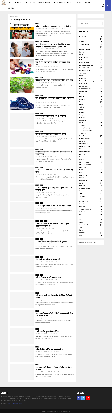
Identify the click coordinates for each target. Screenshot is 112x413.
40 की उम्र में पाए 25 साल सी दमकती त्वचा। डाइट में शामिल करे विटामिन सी (52, 225)
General (81, 112)
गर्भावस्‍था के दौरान (87, 128)
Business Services (84, 67)
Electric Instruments (85, 88)
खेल (80, 214)
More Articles (29, 2)
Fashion (81, 96)
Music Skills (82, 167)
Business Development (86, 65)
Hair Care (82, 117)
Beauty (81, 54)
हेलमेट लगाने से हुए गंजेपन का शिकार (47, 331)
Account (88, 2)
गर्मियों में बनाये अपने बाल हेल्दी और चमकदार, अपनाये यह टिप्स (54, 171)
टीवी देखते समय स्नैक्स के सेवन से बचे (47, 259)
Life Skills (82, 154)
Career (81, 75)
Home (9, 2)
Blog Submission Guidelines (63, 2)
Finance (81, 102)
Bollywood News (84, 62)
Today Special (83, 196)
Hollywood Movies (84, 138)
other (80, 172)
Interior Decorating (84, 146)
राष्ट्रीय (80, 227)
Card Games (83, 73)
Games (81, 109)
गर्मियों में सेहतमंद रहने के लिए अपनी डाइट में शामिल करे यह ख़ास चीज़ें (53, 189)
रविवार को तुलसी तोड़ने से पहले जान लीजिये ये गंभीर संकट (54, 80)
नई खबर (46, 41)
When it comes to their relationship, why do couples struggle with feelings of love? (52, 45)
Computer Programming (86, 81)
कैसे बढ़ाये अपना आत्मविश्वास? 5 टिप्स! (48, 277)
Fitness (81, 104)
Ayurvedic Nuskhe (44, 2)
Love (80, 157)
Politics (81, 177)
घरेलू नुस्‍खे (83, 133)
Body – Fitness (83, 57)
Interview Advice (84, 149)
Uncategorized (83, 201)
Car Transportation (84, 70)
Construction (85, 44)
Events (81, 94)
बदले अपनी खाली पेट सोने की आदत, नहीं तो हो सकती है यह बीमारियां (53, 153)
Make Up (81, 159)
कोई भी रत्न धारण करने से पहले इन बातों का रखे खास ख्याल (52, 63)
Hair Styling (82, 120)
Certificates (82, 78)
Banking (81, 52)
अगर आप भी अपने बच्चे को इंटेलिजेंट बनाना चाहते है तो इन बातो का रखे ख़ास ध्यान (54, 314)
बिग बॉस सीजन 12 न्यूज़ (84, 225)
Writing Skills (83, 212)
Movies (16, 2)
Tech (80, 193)
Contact (79, 2)
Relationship (83, 180)
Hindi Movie (82, 136)
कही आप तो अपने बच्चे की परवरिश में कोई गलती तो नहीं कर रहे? (53, 296)
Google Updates (84, 115)
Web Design (82, 206)
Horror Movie (83, 141)
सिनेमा (80, 235)
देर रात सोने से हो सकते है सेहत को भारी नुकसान (51, 241)
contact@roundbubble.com (15, 403)
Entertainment (83, 91)
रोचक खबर (81, 233)
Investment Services (85, 151)
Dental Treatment (84, 86)
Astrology (42, 41)
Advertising (82, 36)
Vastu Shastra (83, 204)
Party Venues (83, 175)
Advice (37, 23)
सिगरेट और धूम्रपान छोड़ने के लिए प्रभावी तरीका (50, 134)
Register (11, 8)
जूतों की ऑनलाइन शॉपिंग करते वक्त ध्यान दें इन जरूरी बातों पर (54, 99)
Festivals (82, 99)
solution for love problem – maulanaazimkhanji (54, 26)
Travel (81, 199)
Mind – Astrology (84, 162)
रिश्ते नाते (81, 230)
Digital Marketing (86, 209)
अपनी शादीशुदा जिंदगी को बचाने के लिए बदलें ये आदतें (53, 205)
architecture (82, 41)
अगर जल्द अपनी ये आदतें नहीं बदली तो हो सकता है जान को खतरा (53, 368)
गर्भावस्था (83, 125)
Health (41, 221)
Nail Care (82, 170)
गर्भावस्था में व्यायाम (87, 130)
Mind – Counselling (85, 164)
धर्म (80, 219)
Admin (38, 48)
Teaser (81, 191)
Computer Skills (84, 83)
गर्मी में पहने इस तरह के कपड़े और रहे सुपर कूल (50, 116)
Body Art (81, 60)
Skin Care (82, 185)
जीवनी (80, 217)
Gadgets (81, 107)
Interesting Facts (84, 143)
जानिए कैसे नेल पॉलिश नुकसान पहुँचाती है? (49, 349)
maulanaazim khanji (42, 28)
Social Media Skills (84, 188)
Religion (81, 183)
